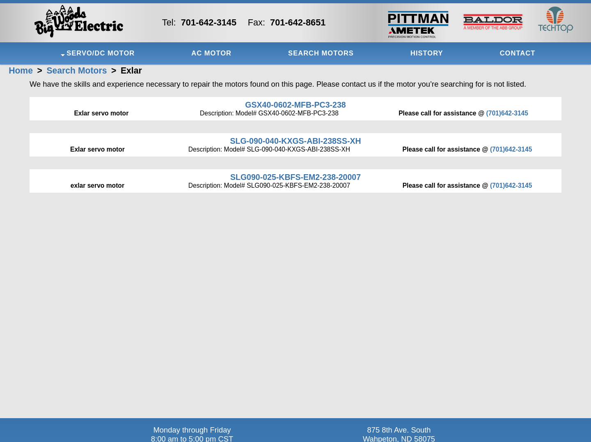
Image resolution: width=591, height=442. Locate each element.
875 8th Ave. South (399, 430)
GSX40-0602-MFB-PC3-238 (295, 104)
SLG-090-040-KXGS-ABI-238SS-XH (295, 140)
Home (21, 70)
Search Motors (76, 70)
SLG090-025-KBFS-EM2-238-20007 (295, 177)
